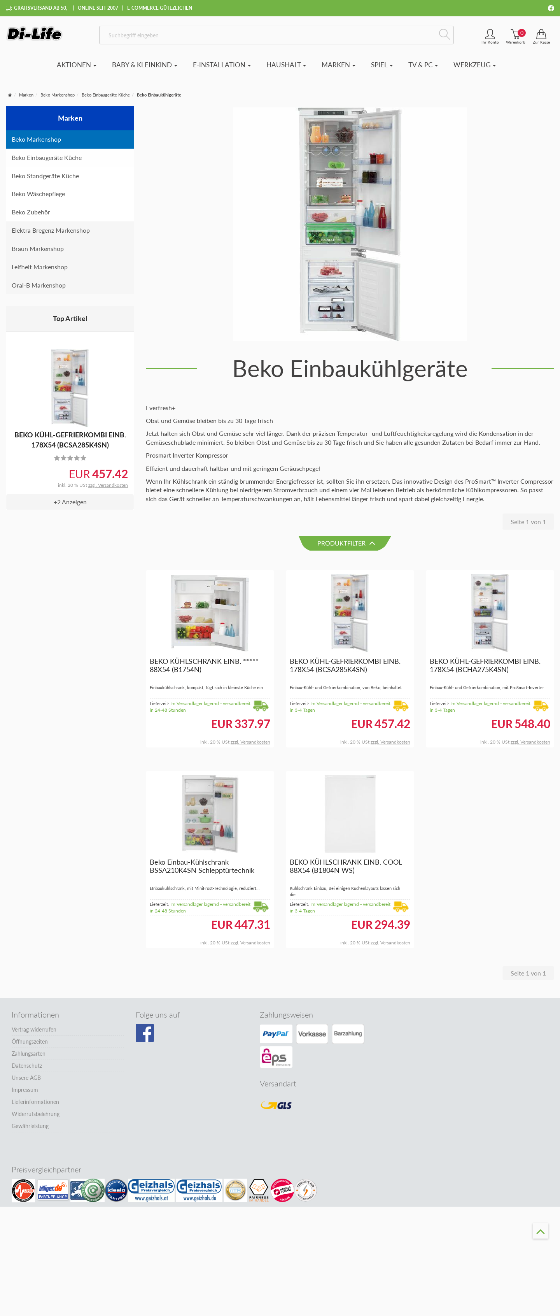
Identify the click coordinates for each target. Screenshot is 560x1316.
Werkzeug (474, 68)
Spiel (382, 68)
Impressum (25, 1093)
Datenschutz (27, 1069)
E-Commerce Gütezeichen (159, 8)
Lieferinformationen (35, 1105)
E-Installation (222, 68)
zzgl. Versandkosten (108, 489)
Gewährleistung (30, 1129)
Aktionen (76, 68)
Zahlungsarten (29, 1057)
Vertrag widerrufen (34, 1033)
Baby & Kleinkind (144, 68)
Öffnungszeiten (30, 1045)
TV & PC (423, 68)
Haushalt (286, 68)
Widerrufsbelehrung (36, 1117)
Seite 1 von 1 (528, 525)
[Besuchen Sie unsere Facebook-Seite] (145, 1036)
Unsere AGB (26, 1081)
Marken (338, 68)
